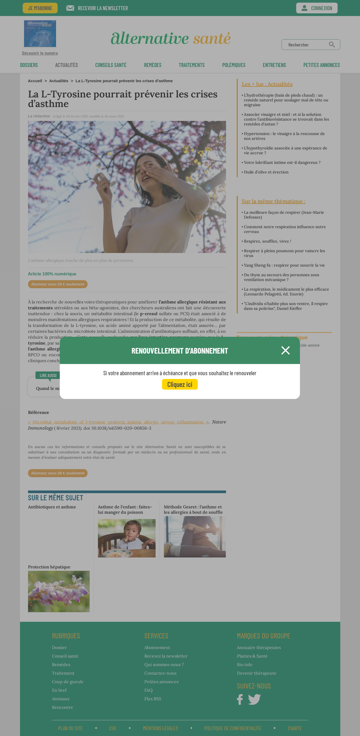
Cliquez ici (179, 384)
